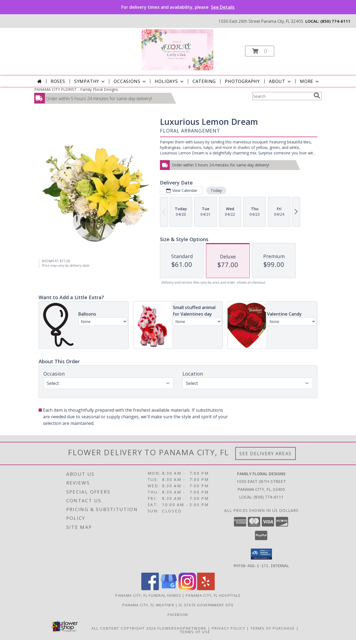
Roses (58, 81)
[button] (259, 51)
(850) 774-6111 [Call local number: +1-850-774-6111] (335, 21)
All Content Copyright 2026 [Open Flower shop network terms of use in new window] (123, 627)
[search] (316, 95)
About (280, 81)
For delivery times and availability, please (178, 7)
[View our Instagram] (187, 588)
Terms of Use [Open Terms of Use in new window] (195, 631)
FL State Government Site (206, 604)
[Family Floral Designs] (177, 49)
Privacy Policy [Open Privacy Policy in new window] (228, 627)
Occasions (130, 81)
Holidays (169, 81)
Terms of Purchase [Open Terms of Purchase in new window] (273, 627)
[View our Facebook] (150, 588)
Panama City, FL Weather (148, 604)
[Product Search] (281, 96)
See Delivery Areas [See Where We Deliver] (265, 453)
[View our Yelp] (206, 588)
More (310, 81)
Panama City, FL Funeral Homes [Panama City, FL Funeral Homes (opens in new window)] (148, 595)
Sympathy (90, 81)
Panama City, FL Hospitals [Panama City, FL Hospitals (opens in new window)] (213, 595)
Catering (204, 81)
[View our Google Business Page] (168, 588)
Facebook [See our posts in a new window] (178, 614)
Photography (242, 81)
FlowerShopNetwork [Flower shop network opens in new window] (181, 627)
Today (216, 190)
